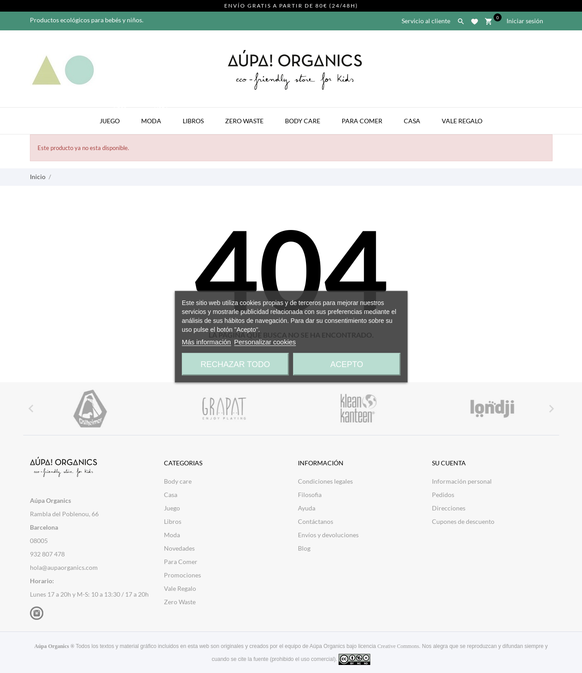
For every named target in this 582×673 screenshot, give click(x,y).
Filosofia (310, 494)
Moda (155, 116)
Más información (206, 341)
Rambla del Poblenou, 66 (64, 514)
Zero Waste (244, 121)
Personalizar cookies (265, 341)
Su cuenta (449, 463)
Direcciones (448, 508)
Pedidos (443, 494)
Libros (193, 121)
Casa (412, 121)
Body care (178, 481)
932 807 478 (47, 554)
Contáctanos (315, 521)
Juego (114, 116)
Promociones (182, 575)
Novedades (179, 548)
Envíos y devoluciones (328, 535)
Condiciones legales (325, 481)
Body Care (302, 121)
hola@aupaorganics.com (64, 567)
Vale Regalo (462, 121)
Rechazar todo (235, 363)
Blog (304, 548)
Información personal (462, 481)
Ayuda (306, 508)
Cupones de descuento (463, 521)
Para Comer (362, 121)
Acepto (346, 363)
